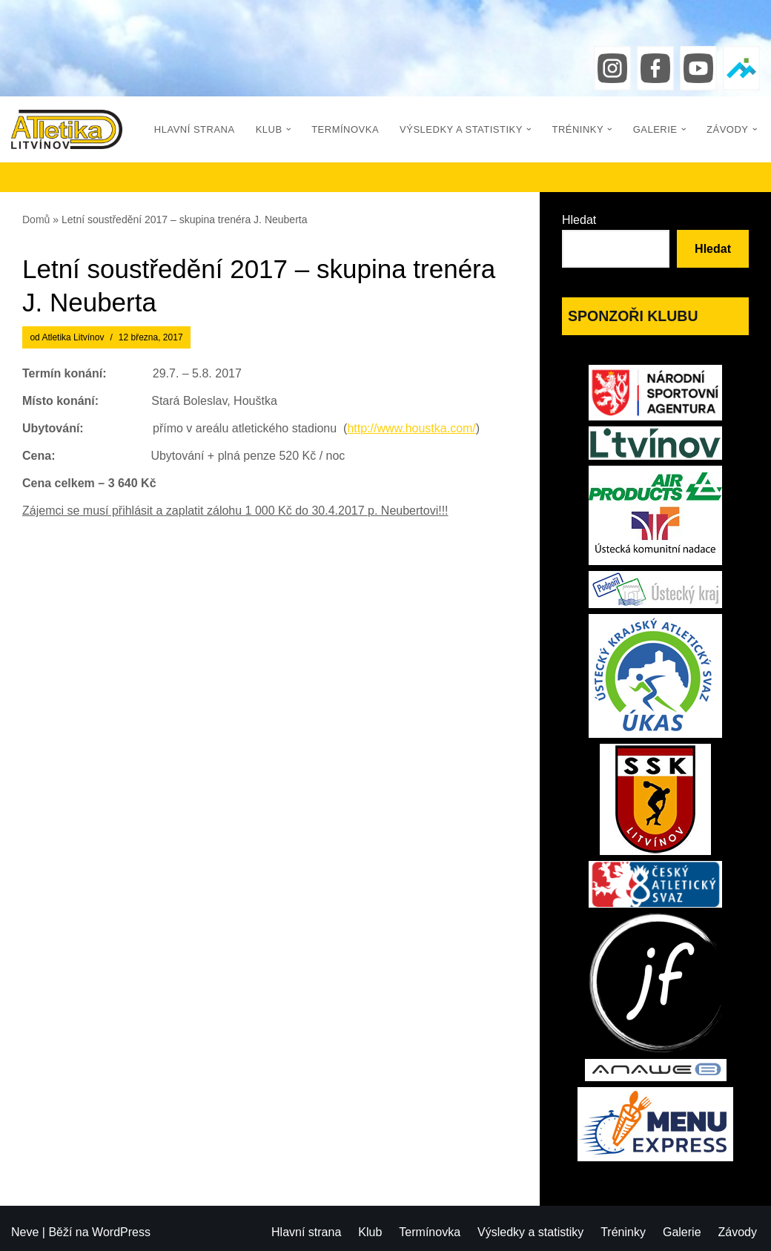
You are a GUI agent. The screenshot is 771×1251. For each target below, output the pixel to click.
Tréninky (623, 1232)
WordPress (121, 1232)
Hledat (579, 220)
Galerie (682, 1232)
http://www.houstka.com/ (411, 428)
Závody (737, 1232)
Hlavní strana (194, 129)
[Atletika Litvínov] (66, 129)
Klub (370, 1232)
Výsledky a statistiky (530, 1232)
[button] (288, 129)
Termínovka (345, 129)
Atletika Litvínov (73, 337)
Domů (36, 219)
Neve (25, 1232)
